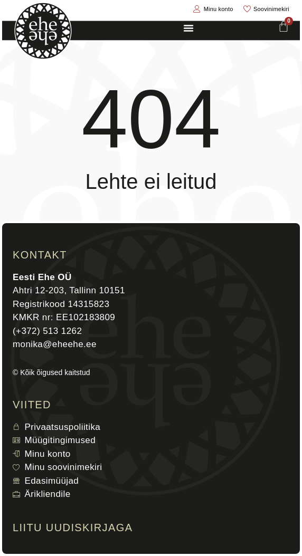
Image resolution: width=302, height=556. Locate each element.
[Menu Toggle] (188, 28)
